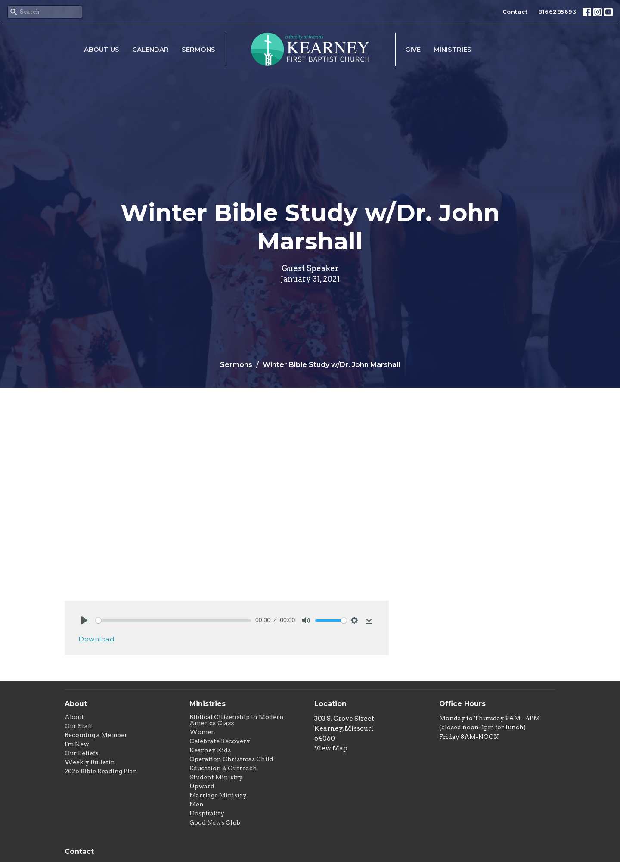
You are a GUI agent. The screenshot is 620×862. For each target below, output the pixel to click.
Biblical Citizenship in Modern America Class (236, 719)
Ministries (452, 49)
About (74, 716)
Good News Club (214, 822)
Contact (515, 11)
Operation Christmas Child (231, 759)
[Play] (84, 620)
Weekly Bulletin (90, 762)
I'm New (77, 744)
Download (96, 639)
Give (413, 49)
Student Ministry (216, 777)
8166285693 (557, 11)
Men (196, 804)
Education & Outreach (223, 768)
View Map (330, 748)
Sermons (198, 49)
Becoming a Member (96, 734)
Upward (201, 786)
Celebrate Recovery (219, 741)
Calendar (150, 49)
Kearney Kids (210, 750)
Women (202, 731)
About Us (101, 49)
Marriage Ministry (218, 795)
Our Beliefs (81, 753)
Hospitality (206, 813)
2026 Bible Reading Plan (101, 771)
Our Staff (78, 725)
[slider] (173, 620)
